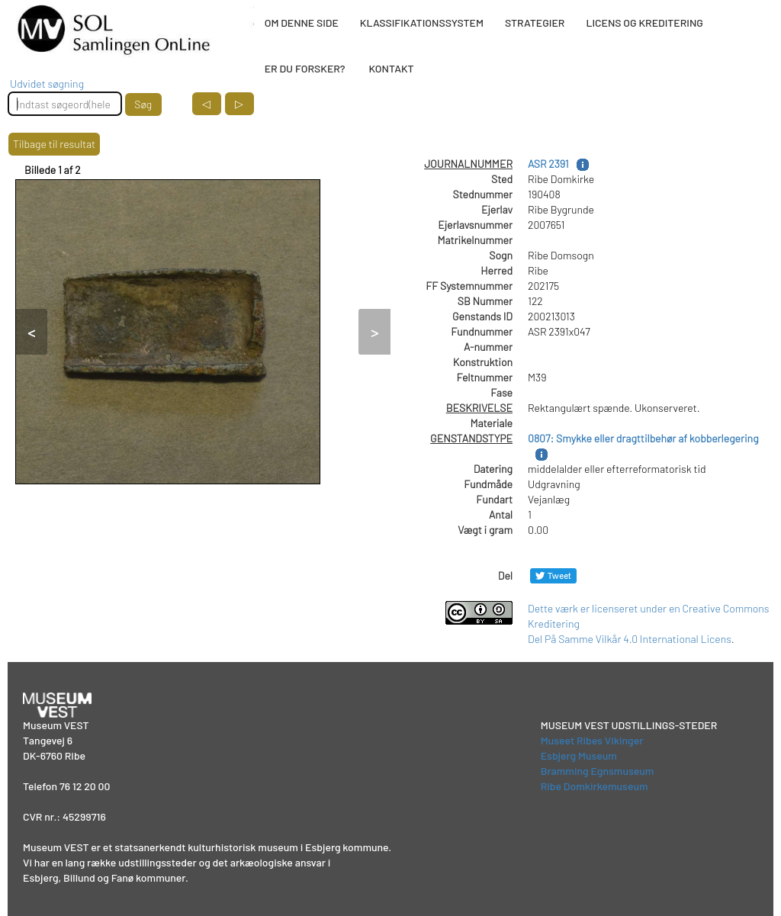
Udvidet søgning (47, 83)
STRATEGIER (534, 22)
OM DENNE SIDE (302, 22)
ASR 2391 (548, 163)
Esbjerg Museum (579, 755)
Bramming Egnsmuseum (597, 770)
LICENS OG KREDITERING (644, 22)
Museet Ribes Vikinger (592, 740)
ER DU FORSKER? (305, 68)
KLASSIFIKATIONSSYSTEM (422, 22)
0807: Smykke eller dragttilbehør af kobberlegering (643, 438)
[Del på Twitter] (553, 575)
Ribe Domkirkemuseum (594, 785)
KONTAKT (390, 68)
